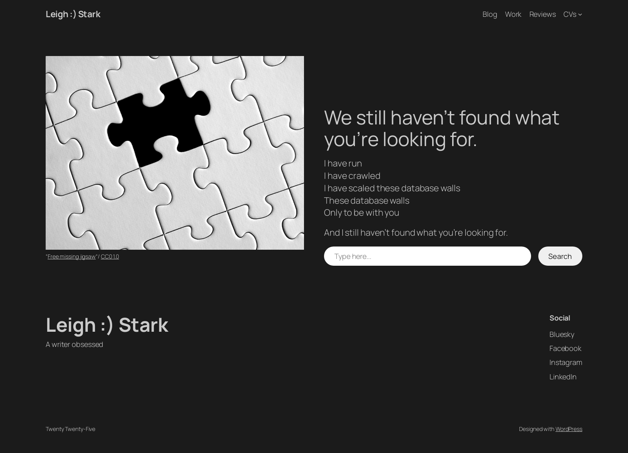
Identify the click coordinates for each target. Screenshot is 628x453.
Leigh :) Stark (73, 14)
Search (560, 256)
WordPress (569, 429)
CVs (570, 14)
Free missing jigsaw (72, 256)
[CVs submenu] (580, 14)
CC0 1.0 (110, 256)
